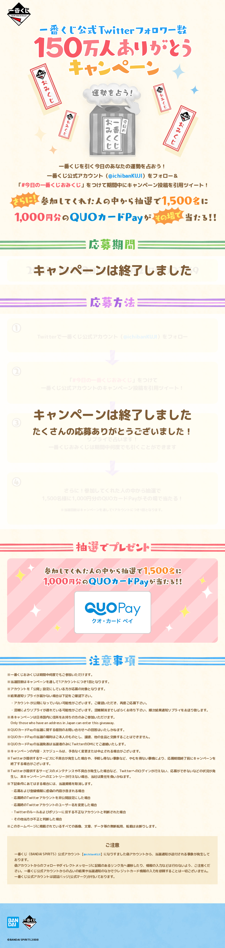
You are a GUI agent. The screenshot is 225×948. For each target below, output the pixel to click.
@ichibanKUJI (93, 854)
